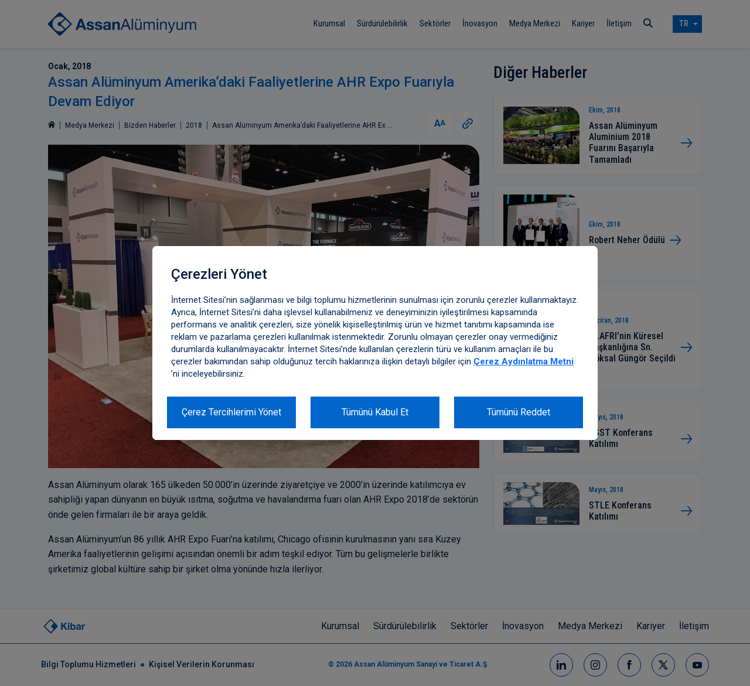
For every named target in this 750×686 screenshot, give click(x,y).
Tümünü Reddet (518, 412)
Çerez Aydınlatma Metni (523, 361)
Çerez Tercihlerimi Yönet (231, 412)
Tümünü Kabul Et (375, 412)
